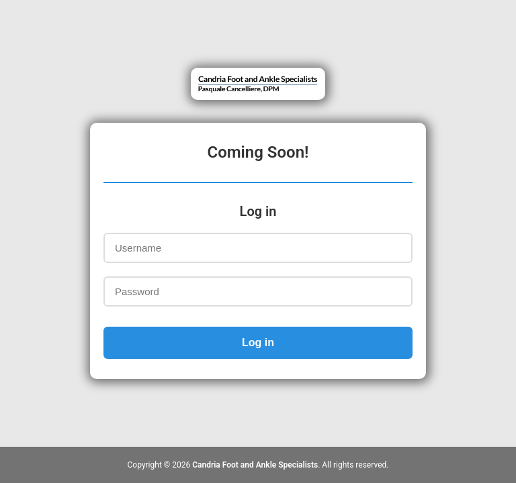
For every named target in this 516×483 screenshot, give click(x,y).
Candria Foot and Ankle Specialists (255, 465)
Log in (258, 342)
